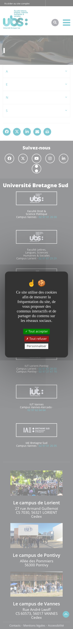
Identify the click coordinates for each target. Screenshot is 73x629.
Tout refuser (36, 339)
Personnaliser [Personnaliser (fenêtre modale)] (36, 346)
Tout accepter (36, 331)
